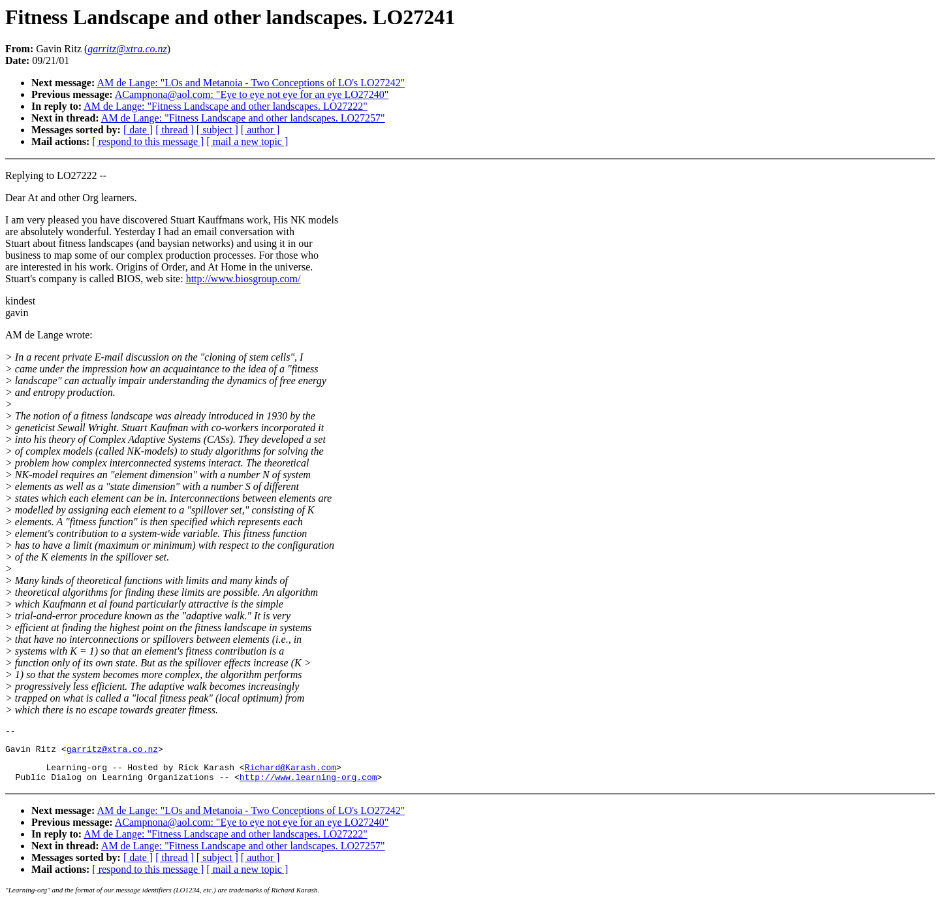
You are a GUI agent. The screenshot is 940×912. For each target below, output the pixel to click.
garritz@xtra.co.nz (112, 752)
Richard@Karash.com (290, 773)
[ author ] (260, 129)
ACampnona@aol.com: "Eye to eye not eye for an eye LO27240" (252, 94)
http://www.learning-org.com (308, 784)
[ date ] (138, 129)
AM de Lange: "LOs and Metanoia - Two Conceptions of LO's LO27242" (251, 82)
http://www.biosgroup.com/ (243, 278)
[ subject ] (217, 129)
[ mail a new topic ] (247, 141)
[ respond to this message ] (148, 141)
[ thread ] (174, 129)
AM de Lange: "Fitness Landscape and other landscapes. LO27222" (226, 106)
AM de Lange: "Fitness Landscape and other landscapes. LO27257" (243, 117)
